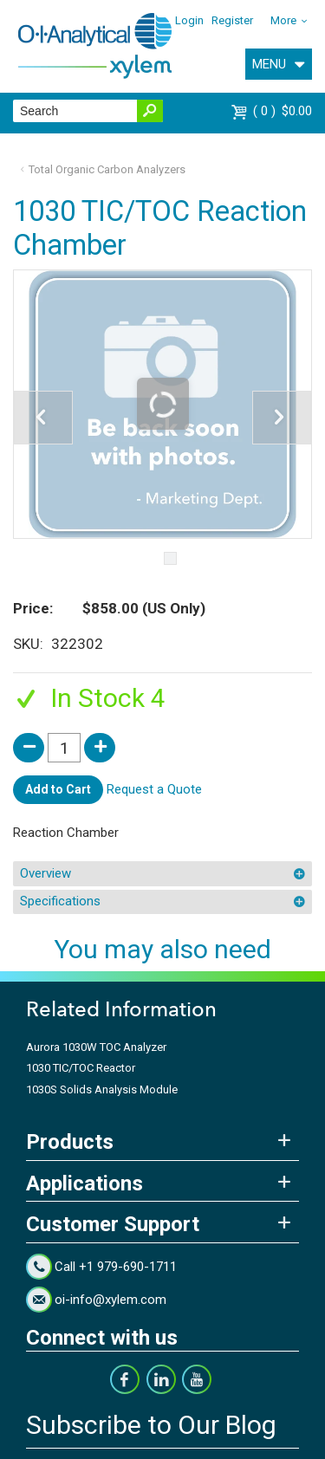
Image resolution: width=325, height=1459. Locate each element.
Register (232, 20)
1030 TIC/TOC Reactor (80, 1067)
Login (189, 20)
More (283, 20)
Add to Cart (58, 789)
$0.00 (282, 111)
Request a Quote (154, 789)
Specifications (60, 901)
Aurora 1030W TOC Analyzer (96, 1047)
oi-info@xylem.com (110, 1299)
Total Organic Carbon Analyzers (107, 169)
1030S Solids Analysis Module (102, 1089)
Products (70, 1142)
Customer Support (112, 1224)
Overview (45, 873)
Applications (84, 1183)
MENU (269, 64)
